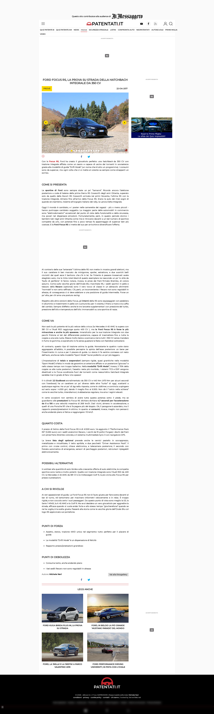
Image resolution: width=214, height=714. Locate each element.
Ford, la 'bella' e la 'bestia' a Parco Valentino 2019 (62, 665)
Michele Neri (134, 695)
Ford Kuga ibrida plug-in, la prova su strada (62, 627)
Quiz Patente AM (64, 30)
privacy (86, 697)
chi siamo (115, 697)
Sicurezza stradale (98, 30)
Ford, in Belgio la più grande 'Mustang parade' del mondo (107, 627)
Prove (84, 30)
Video (42, 34)
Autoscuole (157, 30)
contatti (106, 697)
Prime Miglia (171, 30)
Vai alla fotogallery (118, 574)
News (76, 30)
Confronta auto (126, 30)
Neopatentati (143, 30)
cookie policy (96, 697)
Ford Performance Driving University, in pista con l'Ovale (108, 665)
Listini (113, 30)
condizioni (77, 697)
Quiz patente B (47, 30)
